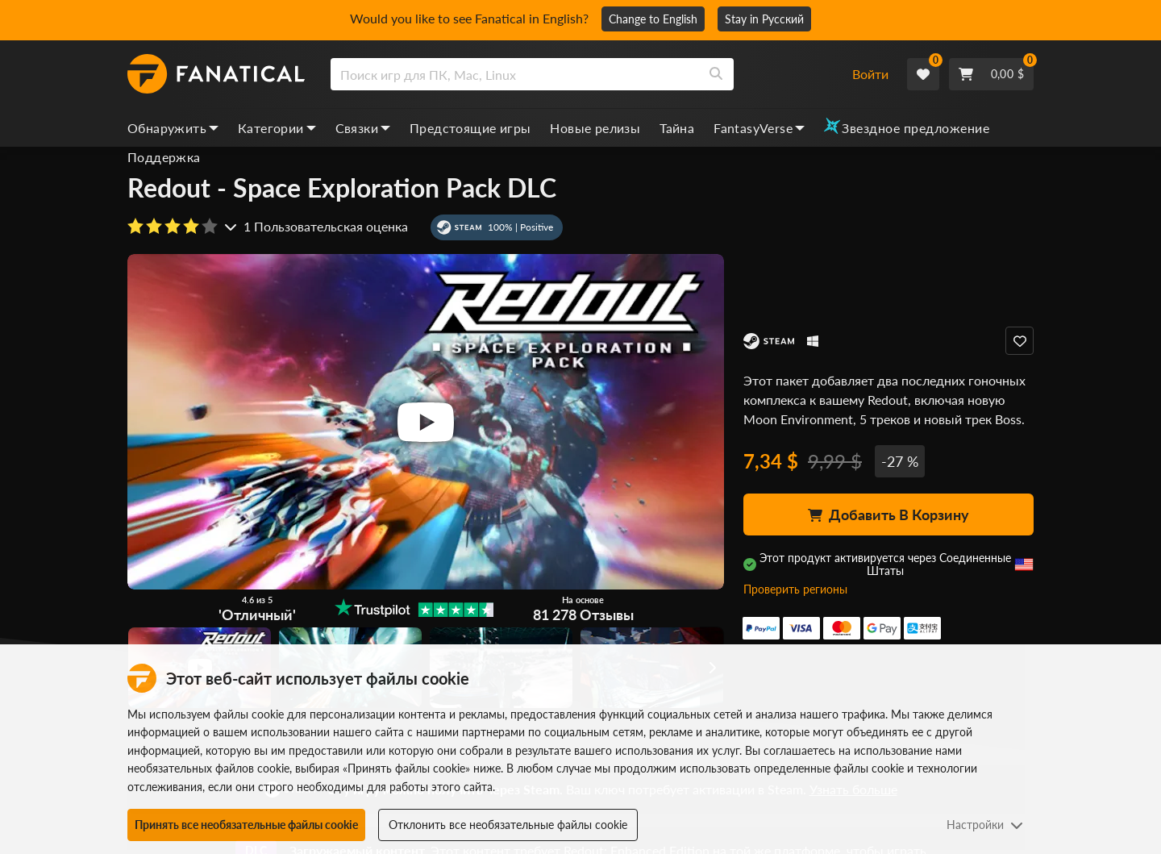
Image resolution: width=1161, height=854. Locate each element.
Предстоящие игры (470, 127)
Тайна (677, 127)
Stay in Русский (764, 19)
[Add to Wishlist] (1019, 341)
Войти (870, 73)
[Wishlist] (923, 74)
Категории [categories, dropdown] (277, 127)
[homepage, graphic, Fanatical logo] (216, 74)
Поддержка (164, 157)
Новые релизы (595, 127)
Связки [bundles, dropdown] (362, 127)
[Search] (716, 74)
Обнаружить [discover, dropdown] (172, 127)
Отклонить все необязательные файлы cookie (508, 824)
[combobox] (581, 74)
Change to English (653, 19)
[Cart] (991, 74)
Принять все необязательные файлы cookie (246, 824)
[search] (515, 74)
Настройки (985, 824)
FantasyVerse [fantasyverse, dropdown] (759, 127)
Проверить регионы (795, 589)
